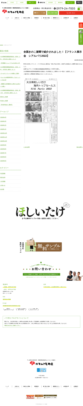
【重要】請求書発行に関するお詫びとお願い (10, 85)
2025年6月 (3, 157)
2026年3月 (3, 121)
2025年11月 (3, 137)
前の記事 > (80, 147)
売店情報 (2, 173)
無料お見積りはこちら (21, 312)
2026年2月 (3, 125)
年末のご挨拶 (4, 100)
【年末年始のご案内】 (6, 104)
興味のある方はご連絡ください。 (12, 325)
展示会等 (2, 177)
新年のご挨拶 (4, 97)
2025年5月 (3, 161)
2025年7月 (3, 153)
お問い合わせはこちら (33, 312)
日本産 (12, 2)
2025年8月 (3, 149)
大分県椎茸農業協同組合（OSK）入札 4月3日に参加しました (10, 68)
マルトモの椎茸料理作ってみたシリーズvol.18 (10, 79)
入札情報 (2, 181)
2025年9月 (3, 145)
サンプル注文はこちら (9, 312)
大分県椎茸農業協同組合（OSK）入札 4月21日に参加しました (10, 58)
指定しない (31, 2)
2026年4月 (3, 117)
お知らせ (2, 185)
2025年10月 (3, 141)
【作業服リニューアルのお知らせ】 (10, 63)
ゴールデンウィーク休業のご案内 (9, 73)
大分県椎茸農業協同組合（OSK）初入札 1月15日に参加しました (10, 92)
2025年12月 (3, 133)
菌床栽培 (60, 2)
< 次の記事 (27, 147)
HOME (1, 45)
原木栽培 (50, 2)
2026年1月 (3, 129)
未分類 (2, 189)
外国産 (21, 2)
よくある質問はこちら (41, 334)
